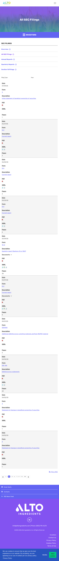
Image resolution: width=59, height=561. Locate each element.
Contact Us (52, 537)
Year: (32, 77)
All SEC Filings (6, 54)
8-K (3, 130)
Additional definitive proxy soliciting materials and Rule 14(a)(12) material (25, 334)
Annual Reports (6, 59)
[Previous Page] (3, 477)
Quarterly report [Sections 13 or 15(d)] (14, 251)
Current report (6, 136)
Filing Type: (4, 77)
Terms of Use (51, 546)
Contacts (7, 492)
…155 (25, 476)
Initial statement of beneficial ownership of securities (19, 98)
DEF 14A (4, 365)
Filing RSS (53, 472)
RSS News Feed (9, 496)
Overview (4, 49)
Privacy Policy (51, 540)
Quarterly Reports (7, 64)
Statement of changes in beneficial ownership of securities (20, 410)
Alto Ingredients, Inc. (27, 530)
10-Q (3, 245)
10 (21, 476)
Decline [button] (45, 555)
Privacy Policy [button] (7, 558)
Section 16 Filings (7, 69)
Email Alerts (7, 487)
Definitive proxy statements (10, 372)
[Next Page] (28, 477)
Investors (29, 34)
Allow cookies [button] (52, 555)
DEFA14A (4, 327)
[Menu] (54, 3)
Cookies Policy (51, 543)
